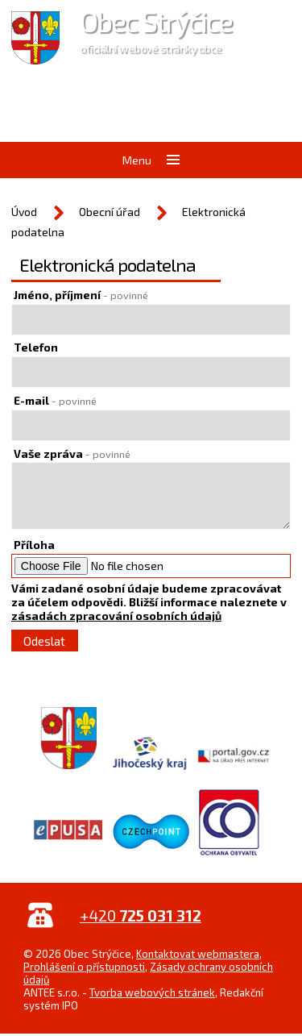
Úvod (24, 211)
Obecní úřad (109, 211)
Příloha (34, 544)
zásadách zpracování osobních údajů (116, 615)
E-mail (55, 400)
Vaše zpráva (72, 453)
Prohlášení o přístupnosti (84, 966)
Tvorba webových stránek (152, 992)
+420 (140, 915)
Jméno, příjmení (81, 295)
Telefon (36, 347)
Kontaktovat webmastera (197, 953)
